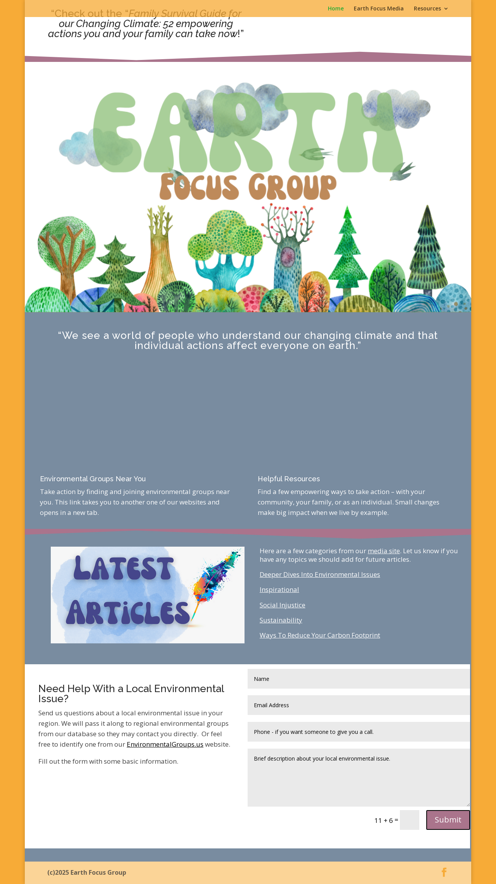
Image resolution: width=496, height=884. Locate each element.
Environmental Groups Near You (93, 479)
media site (384, 550)
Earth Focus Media (379, 9)
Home (336, 9)
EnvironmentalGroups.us (165, 744)
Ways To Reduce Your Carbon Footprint (320, 635)
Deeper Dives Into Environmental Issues (320, 574)
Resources (427, 9)
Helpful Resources (289, 479)
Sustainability (281, 620)
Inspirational (279, 589)
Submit (448, 819)
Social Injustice (282, 604)
